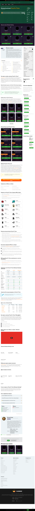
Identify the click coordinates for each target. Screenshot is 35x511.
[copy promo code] (7, 38)
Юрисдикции (15, 490)
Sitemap (2, 508)
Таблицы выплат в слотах (26, 97)
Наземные (14, 487)
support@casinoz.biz (27, 0)
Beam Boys (3, 332)
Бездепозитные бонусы (4, 492)
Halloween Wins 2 (20, 292)
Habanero (2, 406)
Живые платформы (15, 485)
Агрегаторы (14, 486)
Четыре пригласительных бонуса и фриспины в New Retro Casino (31, 148)
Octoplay (30, 110)
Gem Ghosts (3, 329)
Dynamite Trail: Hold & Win (31, 117)
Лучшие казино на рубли (4, 490)
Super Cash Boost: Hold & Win (31, 106)
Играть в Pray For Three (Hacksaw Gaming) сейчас (11, 186)
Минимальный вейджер (4, 160)
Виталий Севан (4, 58)
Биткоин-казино (3, 493)
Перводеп (13, 149)
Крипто (14, 484)
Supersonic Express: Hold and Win (31, 102)
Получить (6, 164)
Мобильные (14, 493)
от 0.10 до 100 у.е (16, 174)
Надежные (2, 486)
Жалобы (14, 496)
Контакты (2, 506)
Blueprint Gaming (3, 399)
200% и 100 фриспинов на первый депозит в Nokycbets (31, 154)
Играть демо (32, 104)
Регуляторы (14, 491)
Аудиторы (14, 492)
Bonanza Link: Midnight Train (30, 140)
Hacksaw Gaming (3, 375)
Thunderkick (30, 137)
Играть (6, 49)
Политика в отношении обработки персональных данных (4, 503)
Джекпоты (2, 485)
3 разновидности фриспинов (9, 267)
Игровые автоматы (3, 487)
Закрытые (2, 484)
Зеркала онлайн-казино (4, 491)
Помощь (2, 505)
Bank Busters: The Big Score (31, 113)
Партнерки (27, 484)
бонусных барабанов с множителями (15, 257)
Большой (2, 149)
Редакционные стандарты (4, 507)
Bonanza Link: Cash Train (31, 133)
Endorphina (30, 129)
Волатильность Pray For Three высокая (6, 283)
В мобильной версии (3, 386)
